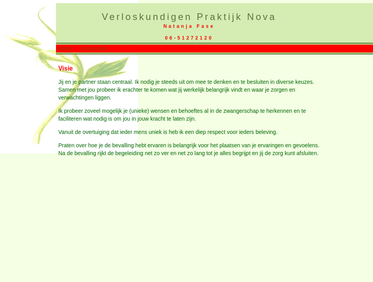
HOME (65, 48)
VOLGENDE (94, 48)
